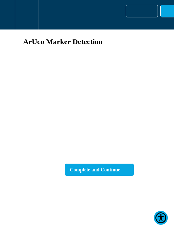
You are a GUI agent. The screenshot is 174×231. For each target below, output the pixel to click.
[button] (7, 14)
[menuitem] (26, 14)
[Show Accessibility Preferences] (161, 218)
